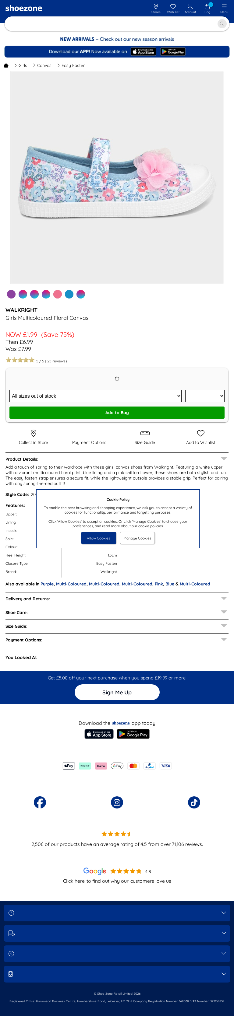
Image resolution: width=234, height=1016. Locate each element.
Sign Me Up (117, 692)
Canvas (42, 65)
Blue (169, 584)
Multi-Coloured (71, 584)
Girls (20, 65)
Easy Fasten (71, 65)
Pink (159, 584)
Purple (47, 584)
